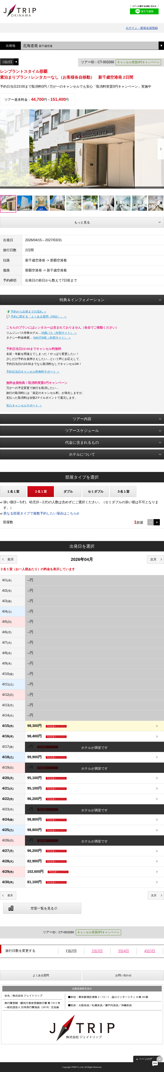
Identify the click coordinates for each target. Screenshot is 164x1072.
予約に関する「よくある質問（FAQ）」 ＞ (39, 316)
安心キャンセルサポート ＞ (24, 405)
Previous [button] (3, 149)
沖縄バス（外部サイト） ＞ (59, 332)
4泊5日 (149, 951)
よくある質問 (41, 975)
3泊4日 (123, 951)
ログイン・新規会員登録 (142, 28)
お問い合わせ (123, 975)
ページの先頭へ (148, 1059)
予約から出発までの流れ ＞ (28, 311)
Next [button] (161, 149)
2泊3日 (97, 951)
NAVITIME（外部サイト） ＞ (52, 337)
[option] (82, 149)
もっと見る (82, 222)
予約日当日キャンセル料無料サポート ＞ (33, 371)
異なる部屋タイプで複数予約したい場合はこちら (40, 513)
